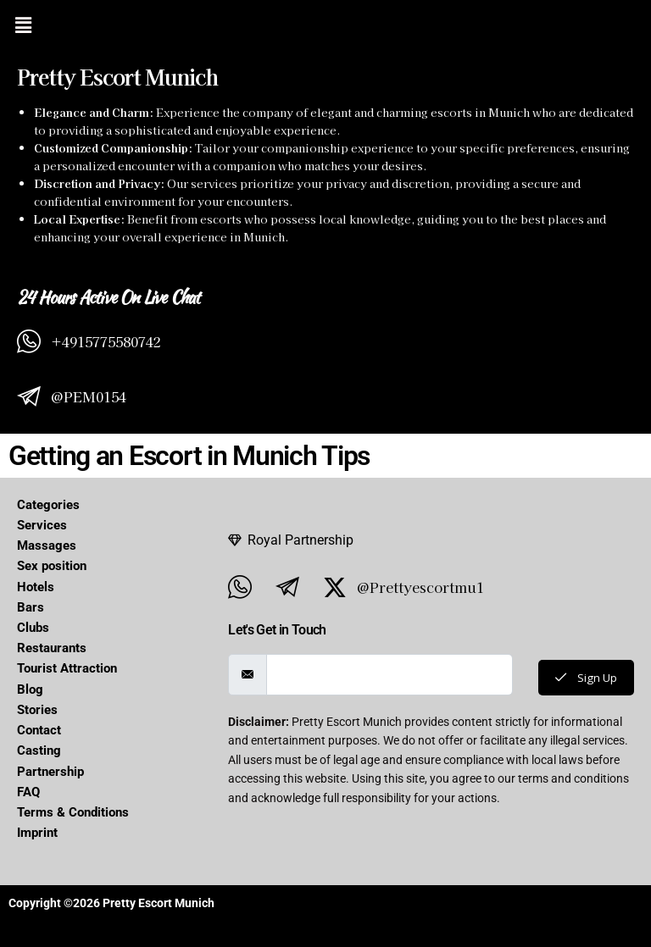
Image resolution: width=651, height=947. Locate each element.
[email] (387, 674)
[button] (22, 24)
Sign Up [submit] (584, 677)
